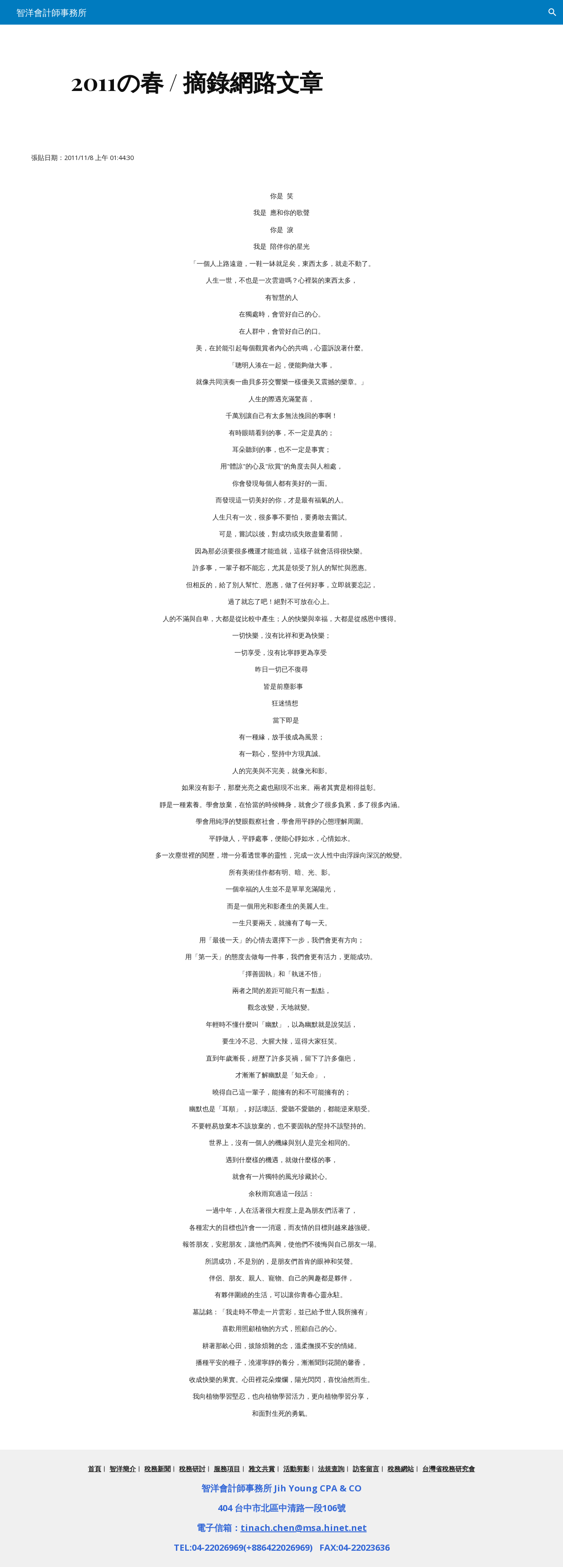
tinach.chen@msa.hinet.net (304, 1528)
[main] (197, 81)
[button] (552, 12)
